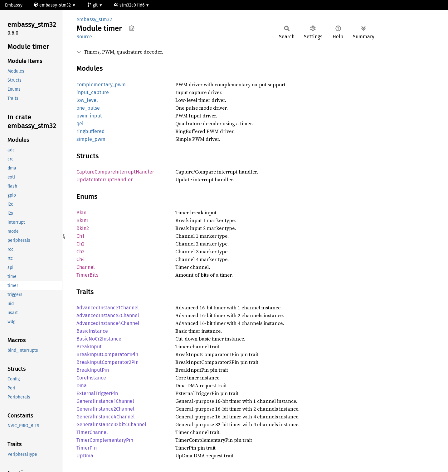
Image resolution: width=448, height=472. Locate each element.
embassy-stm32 (53, 5)
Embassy (13, 5)
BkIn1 (82, 220)
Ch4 (80, 259)
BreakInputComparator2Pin (107, 362)
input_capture (92, 92)
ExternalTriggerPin (97, 393)
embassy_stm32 (94, 19)
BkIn (81, 213)
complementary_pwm (101, 85)
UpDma (84, 456)
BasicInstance (92, 331)
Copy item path (132, 28)
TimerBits (87, 275)
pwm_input (89, 116)
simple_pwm (90, 139)
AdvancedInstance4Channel (107, 323)
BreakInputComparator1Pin (107, 354)
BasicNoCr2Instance (98, 339)
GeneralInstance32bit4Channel (111, 424)
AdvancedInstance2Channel (107, 315)
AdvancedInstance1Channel (107, 308)
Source (84, 37)
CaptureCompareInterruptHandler (115, 172)
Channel (85, 267)
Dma (81, 386)
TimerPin (86, 448)
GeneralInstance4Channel (105, 417)
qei (80, 123)
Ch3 (80, 252)
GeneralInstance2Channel (105, 409)
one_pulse (88, 108)
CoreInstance (91, 378)
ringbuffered (90, 131)
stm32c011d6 (130, 5)
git (93, 5)
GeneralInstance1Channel (105, 401)
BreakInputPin (92, 370)
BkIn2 (82, 228)
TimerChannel (92, 432)
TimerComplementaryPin (104, 440)
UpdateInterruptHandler (104, 180)
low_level (87, 100)
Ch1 (80, 236)
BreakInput (89, 347)
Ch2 (80, 244)
